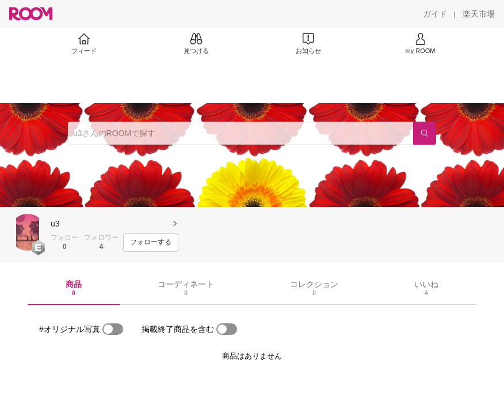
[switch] (112, 329)
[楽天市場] (479, 14)
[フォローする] (150, 242)
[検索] (424, 133)
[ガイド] (435, 14)
